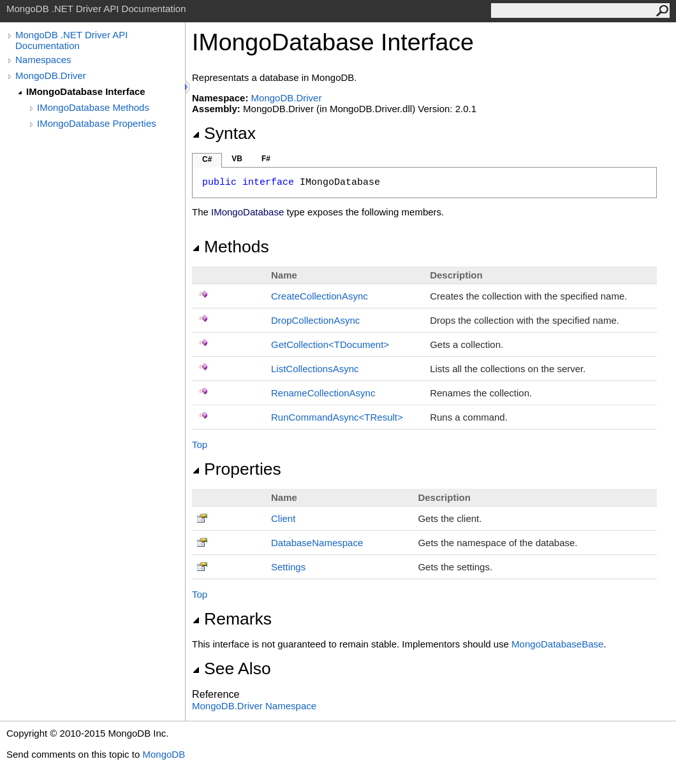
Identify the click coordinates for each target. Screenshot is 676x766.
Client (283, 518)
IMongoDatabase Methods (93, 107)
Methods (230, 246)
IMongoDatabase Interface (85, 91)
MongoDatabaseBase (557, 644)
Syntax (224, 133)
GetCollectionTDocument (330, 344)
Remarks (232, 618)
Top (199, 444)
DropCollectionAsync (315, 320)
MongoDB (163, 754)
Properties (236, 469)
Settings (288, 566)
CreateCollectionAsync (319, 296)
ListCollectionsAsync (315, 368)
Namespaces (43, 59)
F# (265, 158)
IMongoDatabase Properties (96, 123)
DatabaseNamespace (317, 542)
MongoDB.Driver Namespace (254, 705)
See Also (231, 668)
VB (236, 158)
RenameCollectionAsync (323, 392)
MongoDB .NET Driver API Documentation (71, 40)
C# (207, 159)
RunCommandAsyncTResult (337, 417)
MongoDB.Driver (50, 75)
